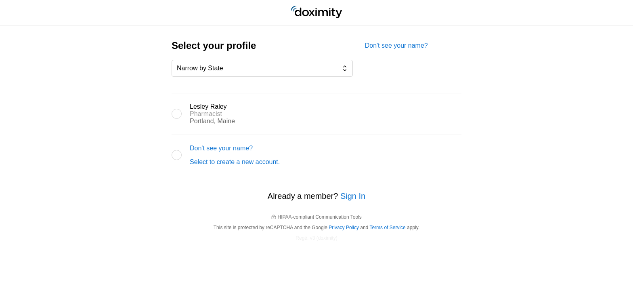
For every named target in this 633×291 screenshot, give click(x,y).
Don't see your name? (396, 45)
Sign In (352, 196)
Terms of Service (387, 227)
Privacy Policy (344, 227)
